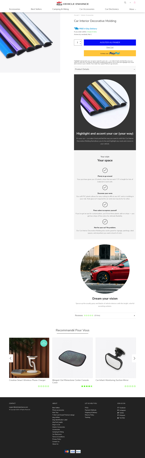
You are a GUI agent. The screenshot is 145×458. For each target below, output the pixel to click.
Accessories (14, 9)
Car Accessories (87, 9)
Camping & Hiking (60, 9)
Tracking (87, 417)
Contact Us (55, 441)
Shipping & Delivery (91, 412)
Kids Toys (55, 412)
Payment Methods (90, 410)
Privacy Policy (56, 439)
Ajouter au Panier (110, 43)
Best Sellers (36, 9)
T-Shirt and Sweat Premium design (63, 415)
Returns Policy (89, 415)
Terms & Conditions (58, 436)
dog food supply (57, 422)
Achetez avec (110, 53)
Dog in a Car (56, 424)
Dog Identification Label (59, 420)
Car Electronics (112, 9)
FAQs (86, 407)
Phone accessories (58, 410)
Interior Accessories (87, 15)
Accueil (76, 15)
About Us (55, 444)
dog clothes (56, 417)
